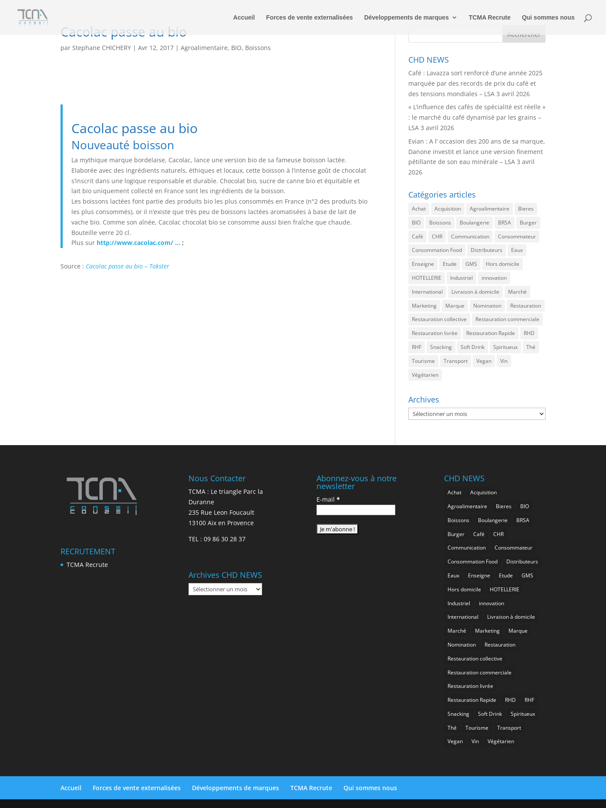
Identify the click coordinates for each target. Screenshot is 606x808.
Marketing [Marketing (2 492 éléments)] (424, 305)
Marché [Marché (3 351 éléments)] (517, 291)
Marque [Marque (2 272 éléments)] (455, 305)
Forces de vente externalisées (309, 17)
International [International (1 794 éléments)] (427, 291)
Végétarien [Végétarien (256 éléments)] (425, 375)
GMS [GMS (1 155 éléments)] (471, 264)
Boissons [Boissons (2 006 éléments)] (440, 222)
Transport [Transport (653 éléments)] (456, 361)
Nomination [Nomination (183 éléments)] (487, 305)
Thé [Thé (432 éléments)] (530, 347)
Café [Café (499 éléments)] (417, 236)
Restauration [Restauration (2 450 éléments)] (525, 305)
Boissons (258, 48)
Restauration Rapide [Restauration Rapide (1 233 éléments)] (490, 333)
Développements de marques (406, 17)
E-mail (328, 499)
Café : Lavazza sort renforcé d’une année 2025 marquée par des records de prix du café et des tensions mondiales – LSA (475, 83)
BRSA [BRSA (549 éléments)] (504, 222)
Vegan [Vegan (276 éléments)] (484, 361)
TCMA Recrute (490, 17)
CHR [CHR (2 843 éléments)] (437, 236)
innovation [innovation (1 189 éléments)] (494, 278)
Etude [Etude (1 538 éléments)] (450, 264)
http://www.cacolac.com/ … (138, 242)
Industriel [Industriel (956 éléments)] (461, 278)
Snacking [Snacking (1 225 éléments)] (441, 347)
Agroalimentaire (204, 48)
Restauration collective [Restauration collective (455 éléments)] (439, 319)
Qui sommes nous (548, 17)
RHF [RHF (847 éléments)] (416, 347)
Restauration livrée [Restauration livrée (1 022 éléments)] (435, 333)
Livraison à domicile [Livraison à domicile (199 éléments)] (475, 291)
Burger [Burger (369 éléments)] (528, 222)
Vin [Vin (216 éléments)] (504, 361)
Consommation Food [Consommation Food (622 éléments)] (437, 250)
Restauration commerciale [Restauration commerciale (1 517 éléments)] (507, 319)
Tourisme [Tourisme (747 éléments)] (423, 361)
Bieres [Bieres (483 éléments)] (526, 208)
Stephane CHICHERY (101, 48)
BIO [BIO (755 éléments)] (416, 222)
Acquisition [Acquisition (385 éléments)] (447, 208)
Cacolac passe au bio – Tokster (127, 266)
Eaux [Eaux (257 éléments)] (517, 250)
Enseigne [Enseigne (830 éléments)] (423, 264)
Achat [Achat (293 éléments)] (419, 208)
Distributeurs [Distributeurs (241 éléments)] (486, 250)
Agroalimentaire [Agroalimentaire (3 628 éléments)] (489, 208)
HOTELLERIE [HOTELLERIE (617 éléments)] (426, 278)
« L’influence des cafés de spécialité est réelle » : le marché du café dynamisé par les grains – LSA (476, 117)
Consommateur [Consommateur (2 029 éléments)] (517, 236)
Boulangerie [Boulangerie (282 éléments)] (474, 222)
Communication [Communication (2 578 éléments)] (470, 236)
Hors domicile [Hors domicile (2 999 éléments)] (502, 264)
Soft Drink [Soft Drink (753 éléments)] (473, 347)
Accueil (244, 17)
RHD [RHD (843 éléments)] (529, 333)
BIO (236, 48)
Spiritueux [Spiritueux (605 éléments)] (505, 347)
